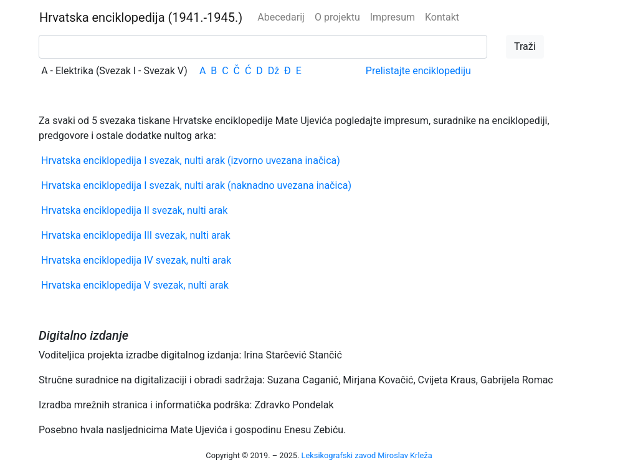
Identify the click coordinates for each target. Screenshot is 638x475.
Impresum (392, 17)
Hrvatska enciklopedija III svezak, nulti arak (136, 235)
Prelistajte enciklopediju (418, 71)
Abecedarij (281, 17)
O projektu (337, 17)
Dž (273, 71)
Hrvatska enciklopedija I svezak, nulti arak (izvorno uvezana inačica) (190, 160)
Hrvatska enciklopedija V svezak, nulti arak (135, 285)
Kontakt (442, 17)
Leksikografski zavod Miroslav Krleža (367, 455)
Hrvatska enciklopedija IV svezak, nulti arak (136, 260)
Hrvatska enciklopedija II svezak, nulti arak (134, 210)
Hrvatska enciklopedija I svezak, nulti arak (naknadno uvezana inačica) (196, 185)
